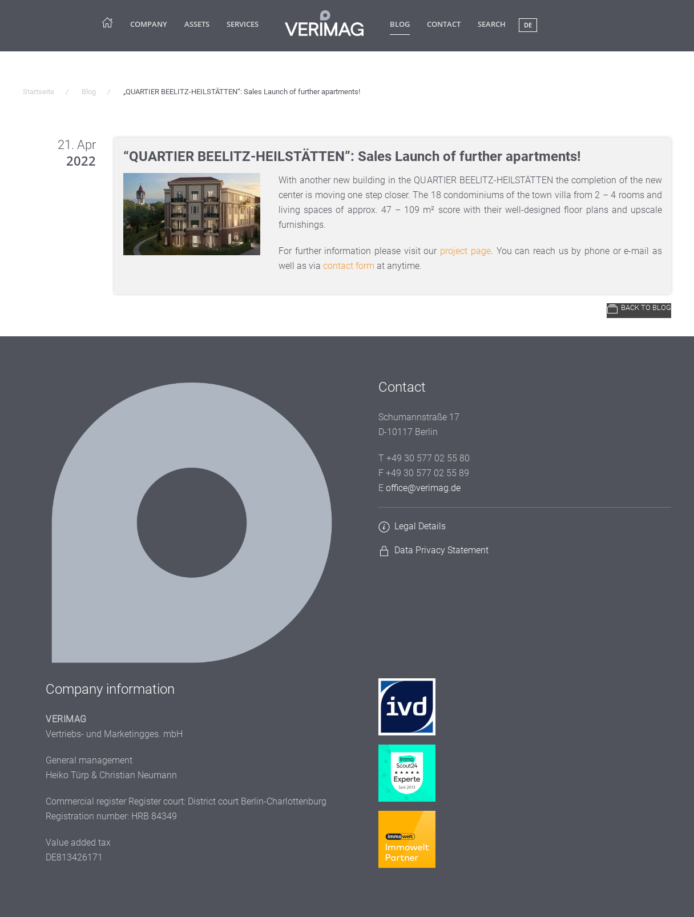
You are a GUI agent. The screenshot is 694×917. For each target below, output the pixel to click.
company (148, 24)
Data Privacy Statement (441, 550)
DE (528, 25)
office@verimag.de (423, 487)
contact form (348, 265)
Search (492, 24)
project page (465, 251)
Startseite (38, 91)
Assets (196, 24)
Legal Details (420, 526)
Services (243, 24)
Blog (400, 24)
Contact (444, 24)
